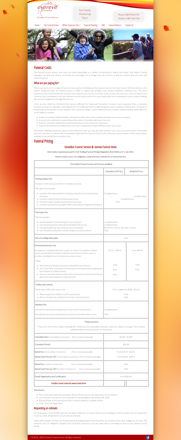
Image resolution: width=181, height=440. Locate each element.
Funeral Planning (91, 25)
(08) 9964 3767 (132, 14)
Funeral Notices (115, 25)
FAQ (103, 25)
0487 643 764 (133, 18)
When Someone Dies (71, 25)
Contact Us (129, 25)
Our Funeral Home (51, 25)
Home (38, 25)
